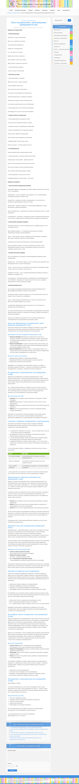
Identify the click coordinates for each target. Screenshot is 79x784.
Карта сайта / (63, 780)
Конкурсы (37, 10)
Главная (11, 10)
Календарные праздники (20, 10)
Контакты (69, 780)
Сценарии (52, 10)
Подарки (30, 10)
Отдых (58, 10)
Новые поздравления (14, 13)
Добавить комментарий (20, 27)
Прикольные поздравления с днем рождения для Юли (26, 727)
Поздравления (66, 10)
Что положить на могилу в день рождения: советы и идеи (27, 732)
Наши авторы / (57, 780)
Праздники (44, 10)
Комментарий (12, 750)
